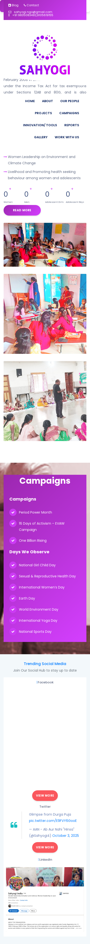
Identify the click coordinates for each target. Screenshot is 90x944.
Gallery (41, 137)
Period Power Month (35, 512)
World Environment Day (38, 609)
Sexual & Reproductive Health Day (47, 576)
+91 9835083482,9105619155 (30, 15)
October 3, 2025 (65, 835)
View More (45, 795)
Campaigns (69, 113)
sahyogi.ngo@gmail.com (30, 12)
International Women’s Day (42, 587)
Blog (13, 5)
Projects (43, 113)
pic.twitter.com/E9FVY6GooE (53, 820)
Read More (22, 210)
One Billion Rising (33, 540)
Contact (31, 5)
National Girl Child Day (37, 565)
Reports (71, 125)
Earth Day (27, 598)
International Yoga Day (38, 620)
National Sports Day (35, 631)
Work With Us (67, 137)
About (47, 101)
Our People (69, 101)
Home (30, 101)
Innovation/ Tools (40, 125)
